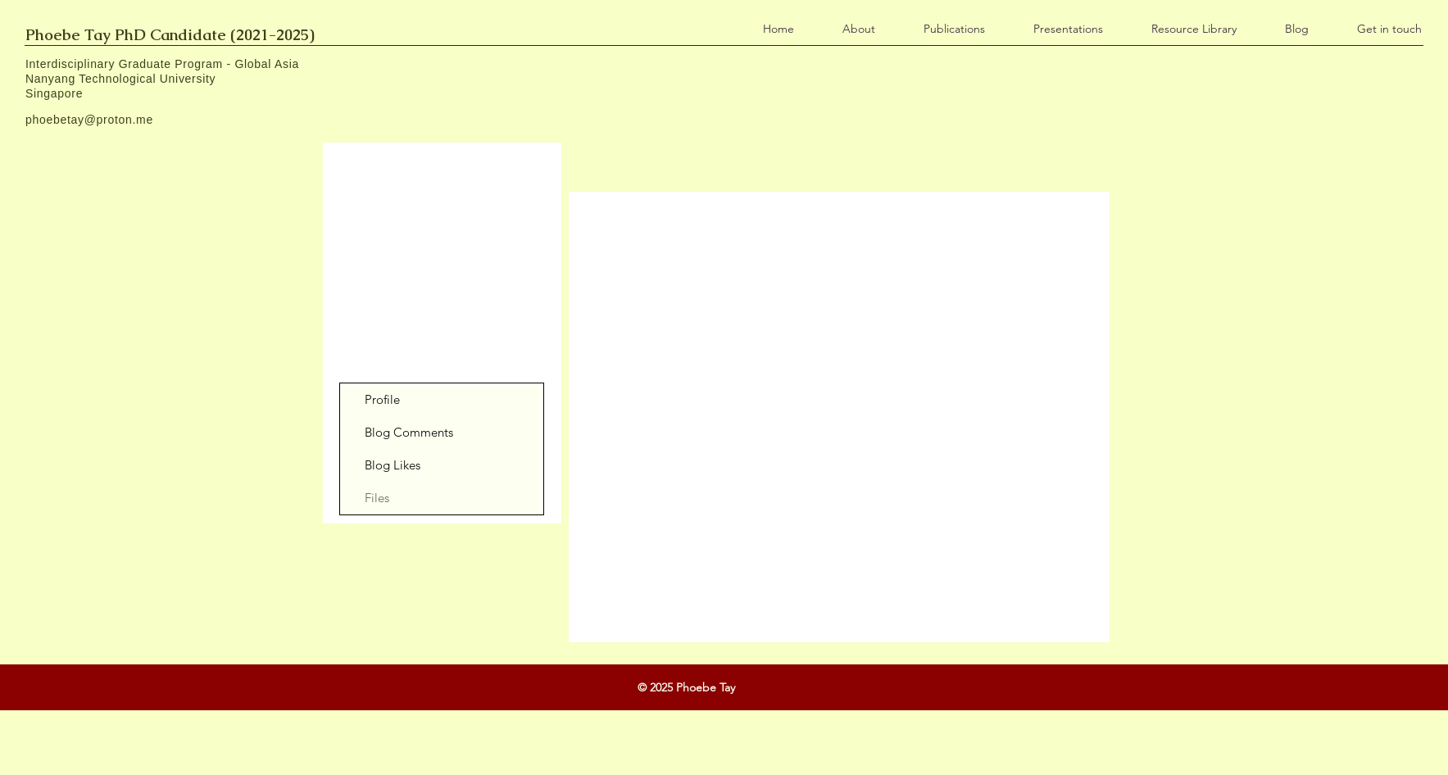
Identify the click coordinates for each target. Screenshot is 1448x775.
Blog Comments (409, 432)
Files (377, 497)
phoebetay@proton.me (89, 119)
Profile (382, 399)
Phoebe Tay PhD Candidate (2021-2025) (170, 35)
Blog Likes (392, 465)
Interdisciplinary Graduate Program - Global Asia (162, 63)
